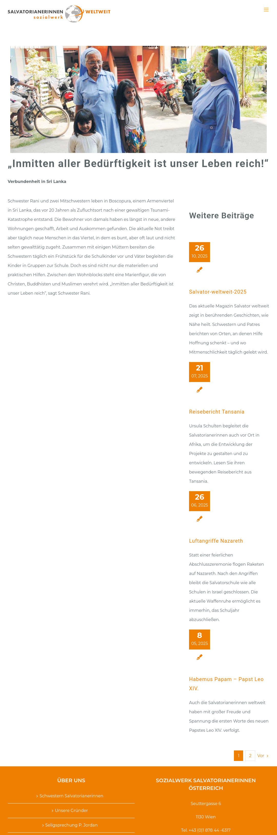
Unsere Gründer (71, 810)
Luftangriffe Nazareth (216, 541)
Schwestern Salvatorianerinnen (71, 795)
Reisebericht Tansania (217, 412)
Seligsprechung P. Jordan (71, 825)
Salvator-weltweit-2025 (218, 292)
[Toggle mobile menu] (266, 9)
